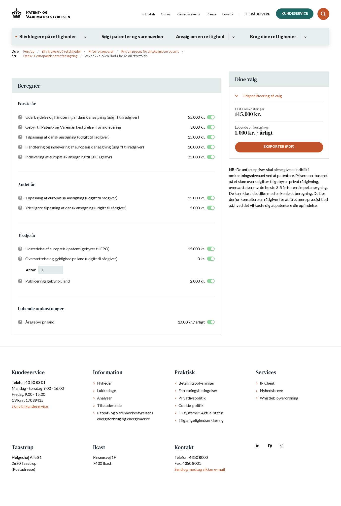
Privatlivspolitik (192, 398)
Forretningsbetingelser (197, 390)
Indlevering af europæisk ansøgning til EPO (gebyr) (68, 156)
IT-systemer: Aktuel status (201, 412)
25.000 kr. (196, 156)
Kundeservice (294, 13)
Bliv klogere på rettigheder (47, 36)
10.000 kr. (196, 147)
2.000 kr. (197, 281)
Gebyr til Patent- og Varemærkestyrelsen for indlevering (73, 127)
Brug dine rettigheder (273, 36)
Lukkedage (106, 390)
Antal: (31, 269)
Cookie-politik (191, 405)
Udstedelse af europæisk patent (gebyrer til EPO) (67, 248)
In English (148, 14)
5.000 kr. (197, 207)
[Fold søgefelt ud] (323, 14)
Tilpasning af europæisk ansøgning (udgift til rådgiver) (71, 197)
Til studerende (109, 405)
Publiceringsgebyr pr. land (47, 281)
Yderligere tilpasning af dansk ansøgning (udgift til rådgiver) (76, 207)
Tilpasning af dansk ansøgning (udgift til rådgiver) (67, 137)
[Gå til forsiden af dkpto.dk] (41, 14)
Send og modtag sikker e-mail (199, 469)
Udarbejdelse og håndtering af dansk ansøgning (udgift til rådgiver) (82, 117)
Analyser (104, 398)
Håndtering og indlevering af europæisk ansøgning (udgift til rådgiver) (84, 147)
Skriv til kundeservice (30, 406)
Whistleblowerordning (279, 398)
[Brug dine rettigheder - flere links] (304, 36)
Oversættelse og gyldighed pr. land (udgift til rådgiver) (71, 258)
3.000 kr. (197, 127)
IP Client (267, 383)
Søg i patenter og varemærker (133, 36)
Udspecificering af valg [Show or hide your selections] (262, 95)
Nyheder (104, 383)
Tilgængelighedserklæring (201, 420)
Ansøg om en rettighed (200, 36)
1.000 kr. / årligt (191, 322)
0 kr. (201, 258)
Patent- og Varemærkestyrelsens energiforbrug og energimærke (125, 415)
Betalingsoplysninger (196, 383)
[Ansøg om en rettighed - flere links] (233, 36)
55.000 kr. (196, 117)
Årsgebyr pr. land (39, 322)
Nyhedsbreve (271, 390)
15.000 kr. (196, 137)
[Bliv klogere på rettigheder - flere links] (84, 36)
